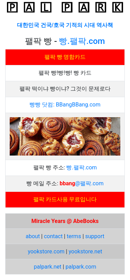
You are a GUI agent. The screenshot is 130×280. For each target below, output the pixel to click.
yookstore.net (85, 251)
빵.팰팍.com (82, 41)
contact (53, 236)
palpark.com (81, 266)
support (94, 236)
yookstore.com (46, 251)
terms (74, 236)
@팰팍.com (89, 183)
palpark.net (48, 266)
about (33, 236)
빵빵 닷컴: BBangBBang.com (64, 104)
